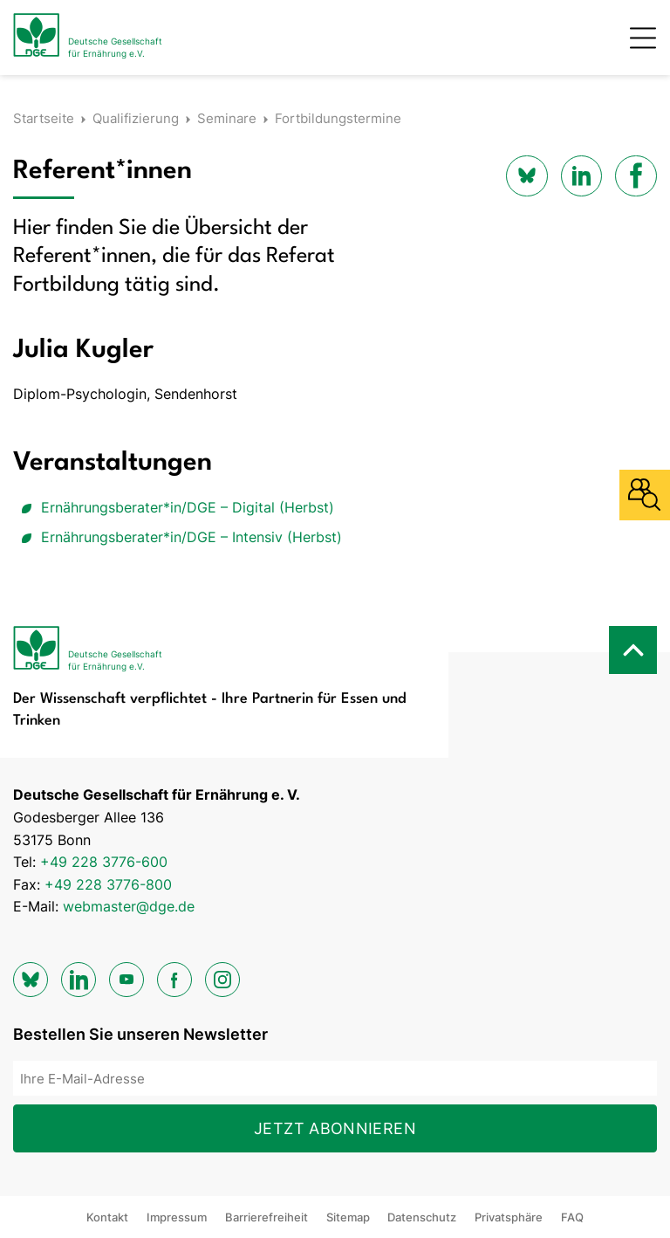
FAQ (572, 1217)
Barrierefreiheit (266, 1217)
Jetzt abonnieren (335, 1128)
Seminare (226, 118)
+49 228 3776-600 (104, 861)
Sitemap (348, 1217)
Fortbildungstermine (338, 118)
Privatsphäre (509, 1217)
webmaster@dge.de (129, 906)
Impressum (177, 1217)
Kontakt (107, 1217)
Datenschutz (421, 1217)
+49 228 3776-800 (108, 884)
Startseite (43, 118)
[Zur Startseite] (87, 37)
